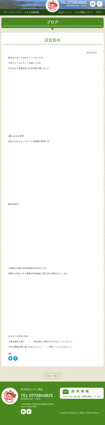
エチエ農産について (83, 12)
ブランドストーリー (12, 12)
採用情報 (82, 393)
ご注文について (64, 12)
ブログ (99, 12)
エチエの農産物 (31, 12)
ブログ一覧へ (52, 376)
